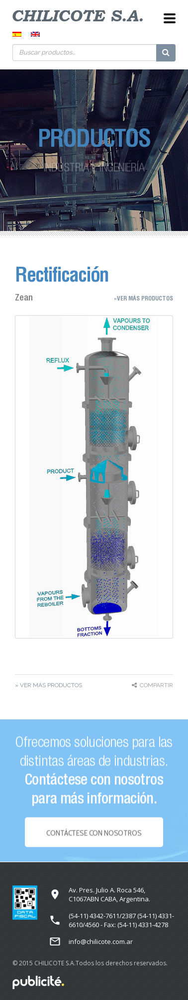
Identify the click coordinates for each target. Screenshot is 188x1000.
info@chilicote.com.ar (101, 941)
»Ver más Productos (143, 298)
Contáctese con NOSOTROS (93, 834)
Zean (24, 297)
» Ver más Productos (48, 685)
